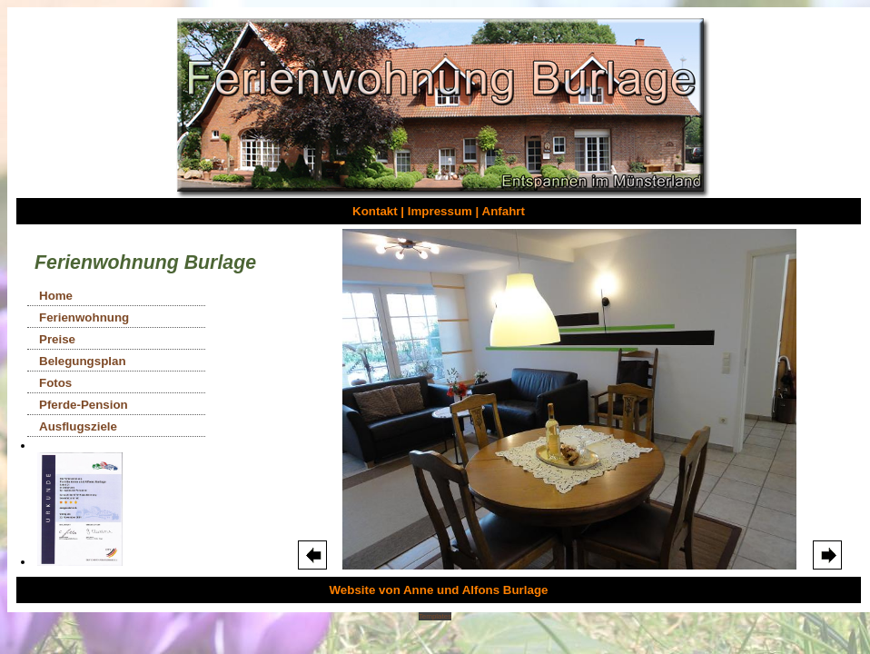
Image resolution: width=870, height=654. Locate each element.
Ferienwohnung (84, 317)
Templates (435, 616)
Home (56, 295)
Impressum (440, 211)
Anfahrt (503, 211)
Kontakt (375, 211)
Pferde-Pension (83, 404)
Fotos (55, 383)
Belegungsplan (82, 361)
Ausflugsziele (78, 426)
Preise (57, 339)
